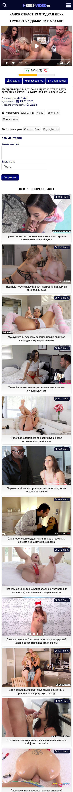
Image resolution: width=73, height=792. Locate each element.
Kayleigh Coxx (51, 129)
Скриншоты (57, 80)
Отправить (10, 177)
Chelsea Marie (32, 129)
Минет (40, 112)
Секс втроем (10, 119)
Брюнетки (54, 112)
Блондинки (27, 112)
